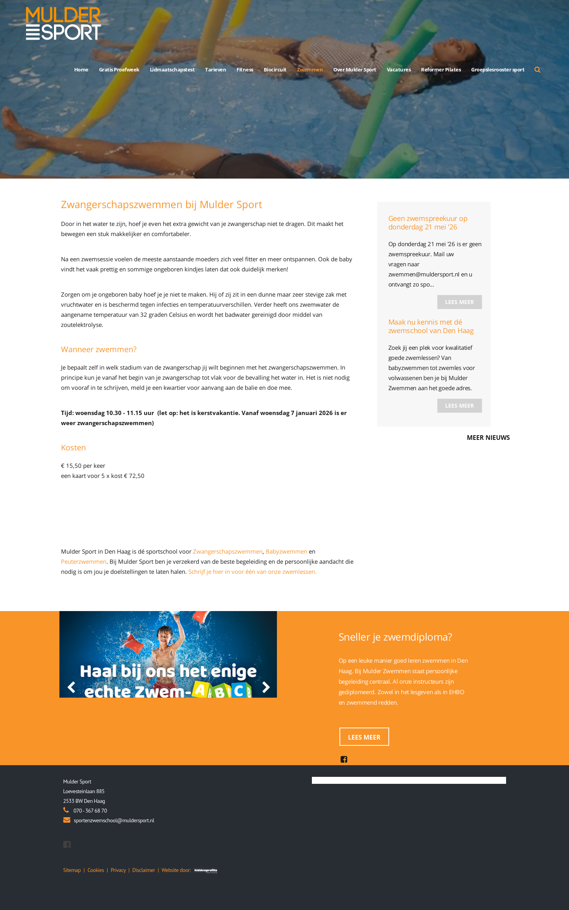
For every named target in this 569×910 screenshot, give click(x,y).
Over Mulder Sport (354, 69)
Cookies (95, 870)
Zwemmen (310, 69)
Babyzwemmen (286, 551)
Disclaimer (143, 870)
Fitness (245, 69)
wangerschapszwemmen (230, 551)
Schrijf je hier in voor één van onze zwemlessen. (252, 571)
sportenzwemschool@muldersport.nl (114, 820)
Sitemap (72, 870)
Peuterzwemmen (83, 561)
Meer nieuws (488, 437)
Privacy (118, 870)
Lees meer (459, 302)
